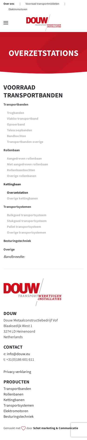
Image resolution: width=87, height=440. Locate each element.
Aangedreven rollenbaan (24, 158)
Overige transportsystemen (26, 232)
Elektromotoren (18, 28)
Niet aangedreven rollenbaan (27, 164)
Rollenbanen (13, 394)
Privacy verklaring (17, 371)
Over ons (8, 22)
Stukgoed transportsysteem (27, 221)
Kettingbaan (12, 184)
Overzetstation (17, 192)
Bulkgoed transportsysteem (26, 215)
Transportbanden (15, 104)
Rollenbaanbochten (21, 170)
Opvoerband (16, 124)
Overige (9, 249)
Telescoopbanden (19, 130)
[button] (5, 9)
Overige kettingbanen (22, 198)
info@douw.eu (18, 353)
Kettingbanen (14, 399)
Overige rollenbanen (21, 176)
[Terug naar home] (43, 9)
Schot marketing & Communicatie (55, 428)
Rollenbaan (11, 150)
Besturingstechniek (17, 241)
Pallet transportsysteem (24, 227)
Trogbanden (15, 113)
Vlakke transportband (22, 118)
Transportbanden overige (25, 142)
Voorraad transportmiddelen (42, 22)
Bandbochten (16, 136)
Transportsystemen (17, 207)
